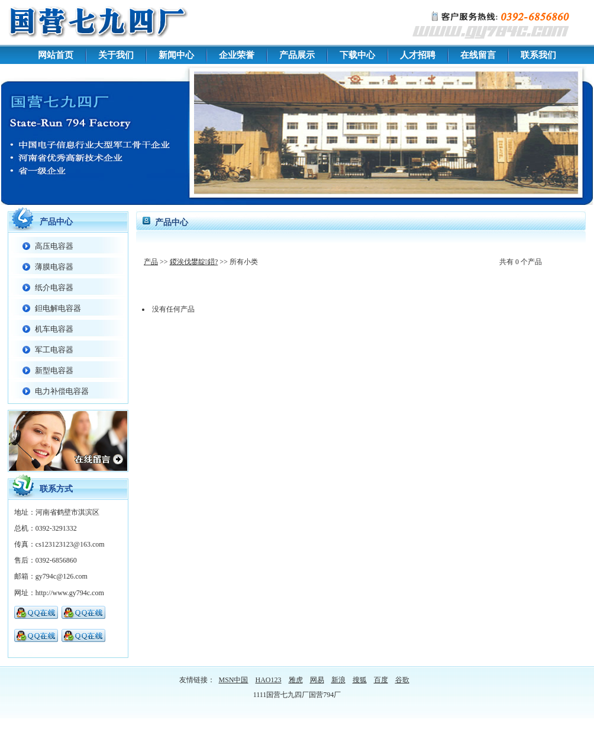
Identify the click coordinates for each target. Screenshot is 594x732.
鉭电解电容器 (58, 308)
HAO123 (269, 680)
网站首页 (55, 55)
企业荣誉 (236, 55)
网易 (317, 680)
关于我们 (116, 55)
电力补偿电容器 (62, 391)
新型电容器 (54, 370)
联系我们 (538, 55)
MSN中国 (233, 680)
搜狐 (360, 680)
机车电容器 (54, 329)
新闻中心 (176, 55)
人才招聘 (417, 55)
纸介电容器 (54, 287)
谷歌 (402, 680)
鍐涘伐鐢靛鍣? (194, 262)
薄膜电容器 (54, 266)
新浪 (338, 680)
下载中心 (357, 55)
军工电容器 (54, 349)
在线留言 (478, 55)
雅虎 (296, 680)
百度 (381, 680)
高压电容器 (54, 246)
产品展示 (297, 55)
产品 (151, 262)
